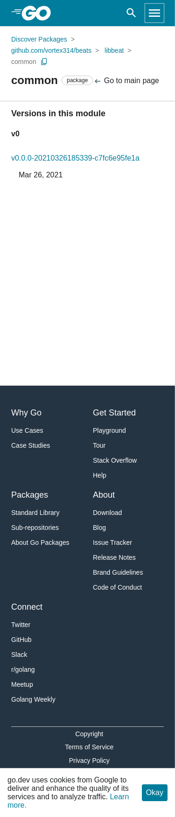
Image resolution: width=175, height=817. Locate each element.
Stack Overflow (115, 460)
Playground (109, 430)
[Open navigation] (154, 13)
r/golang (23, 669)
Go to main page (126, 81)
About (104, 495)
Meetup (22, 684)
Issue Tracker (112, 542)
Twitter (20, 624)
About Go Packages (40, 542)
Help (99, 475)
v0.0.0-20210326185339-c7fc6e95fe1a (75, 158)
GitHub (21, 639)
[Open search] (131, 13)
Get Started (114, 412)
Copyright (89, 734)
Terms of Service (89, 747)
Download (107, 512)
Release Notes (114, 557)
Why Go (26, 412)
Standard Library (35, 512)
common (23, 61)
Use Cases (27, 430)
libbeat (114, 50)
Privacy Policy (89, 760)
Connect (26, 607)
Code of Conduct (117, 587)
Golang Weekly (33, 699)
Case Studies (30, 445)
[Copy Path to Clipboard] (44, 61)
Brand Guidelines (118, 572)
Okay (154, 792)
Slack (19, 654)
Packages (29, 495)
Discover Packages (39, 39)
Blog (99, 527)
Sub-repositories (35, 527)
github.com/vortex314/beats (51, 50)
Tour (99, 445)
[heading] (39, 13)
